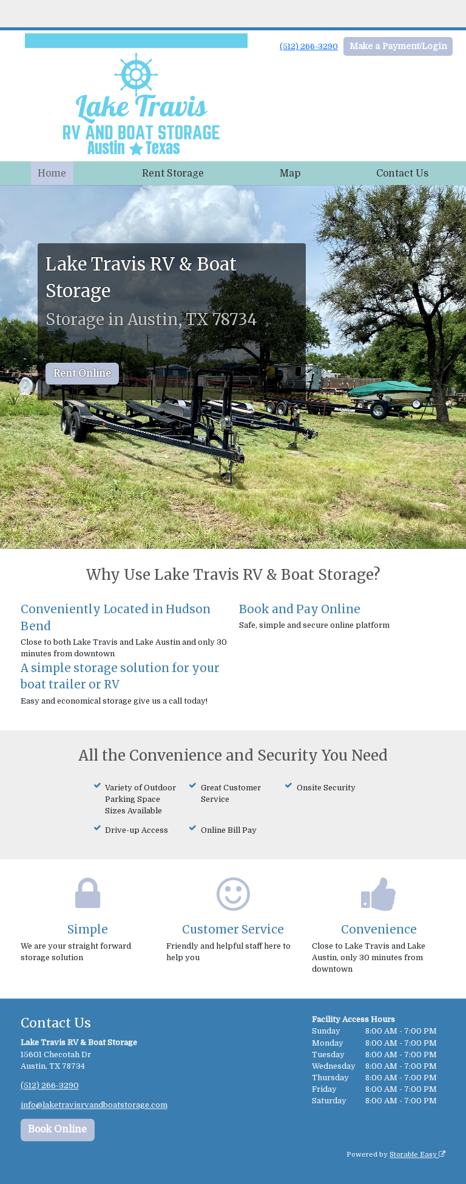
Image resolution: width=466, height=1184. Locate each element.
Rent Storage (173, 173)
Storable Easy (417, 1155)
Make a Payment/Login (398, 46)
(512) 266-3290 (309, 46)
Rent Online (82, 373)
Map (290, 173)
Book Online (57, 1130)
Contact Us (402, 173)
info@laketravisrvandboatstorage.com (94, 1104)
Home (52, 173)
